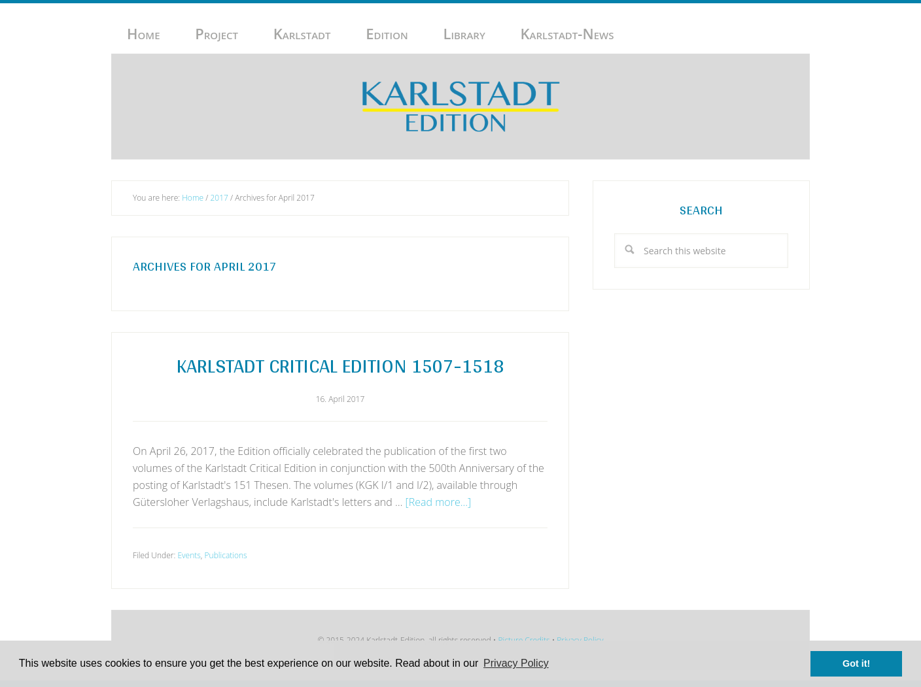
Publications (226, 555)
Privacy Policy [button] (516, 663)
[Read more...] (439, 502)
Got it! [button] (856, 663)
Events (188, 555)
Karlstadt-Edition (460, 106)
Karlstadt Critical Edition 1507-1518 (340, 365)
